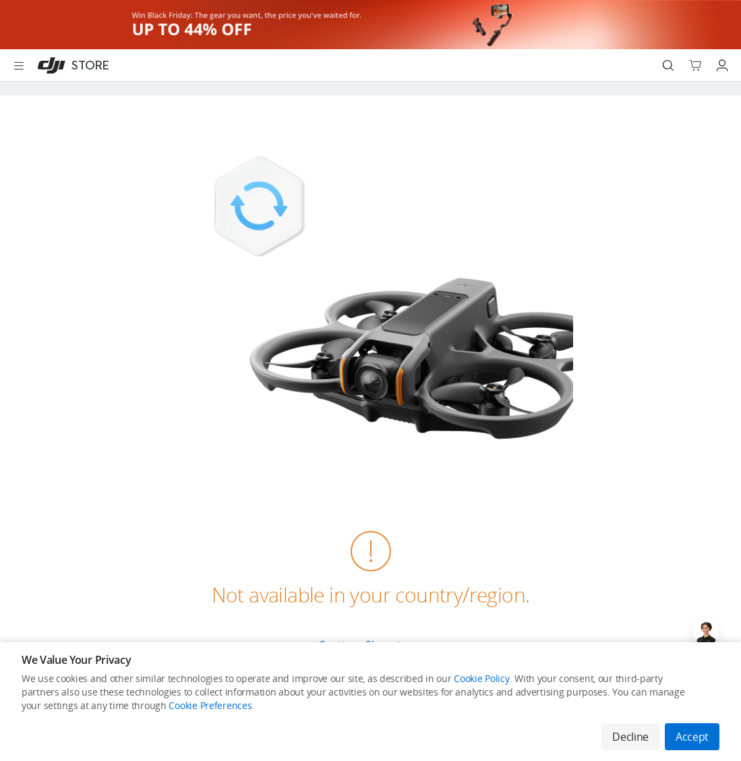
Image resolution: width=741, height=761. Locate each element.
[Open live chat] (705, 631)
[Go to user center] (722, 65)
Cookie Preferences (210, 705)
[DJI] (70, 65)
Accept (692, 736)
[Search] (668, 65)
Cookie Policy (481, 678)
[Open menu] (18, 65)
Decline (630, 736)
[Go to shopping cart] (695, 65)
